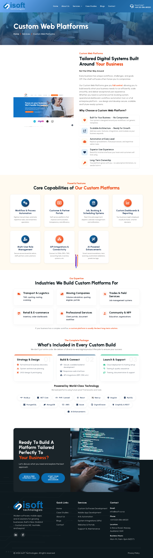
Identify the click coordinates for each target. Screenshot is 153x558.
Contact (111, 6)
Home (55, 6)
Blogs (102, 6)
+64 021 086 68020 (143, 7)
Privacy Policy (134, 553)
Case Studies (91, 6)
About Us (65, 6)
